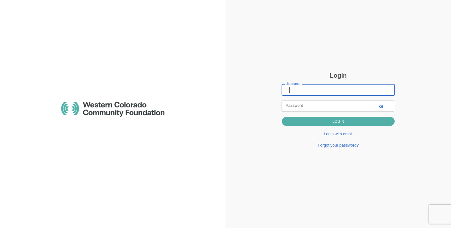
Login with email (338, 134)
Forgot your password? (338, 145)
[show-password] (381, 106)
